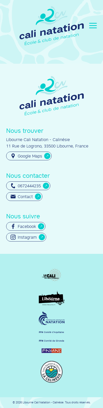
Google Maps (26, 156)
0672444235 (26, 185)
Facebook (23, 226)
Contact (22, 196)
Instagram (24, 237)
